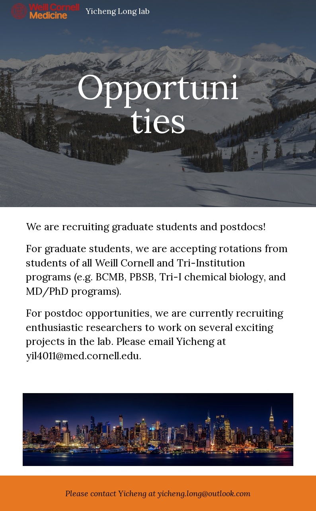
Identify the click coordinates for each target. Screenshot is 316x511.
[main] (158, 104)
